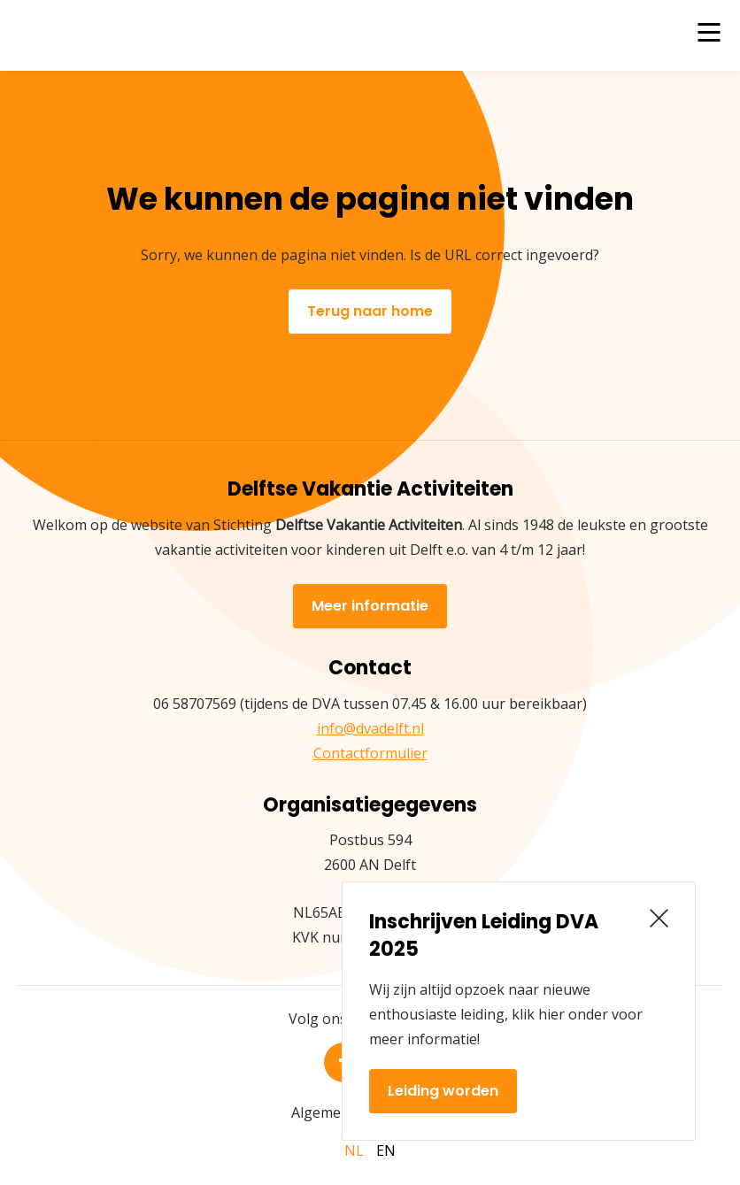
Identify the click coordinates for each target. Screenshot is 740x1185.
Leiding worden (443, 1091)
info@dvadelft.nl (370, 728)
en (386, 1150)
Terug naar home (370, 311)
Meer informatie (370, 606)
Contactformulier (370, 753)
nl (354, 1150)
